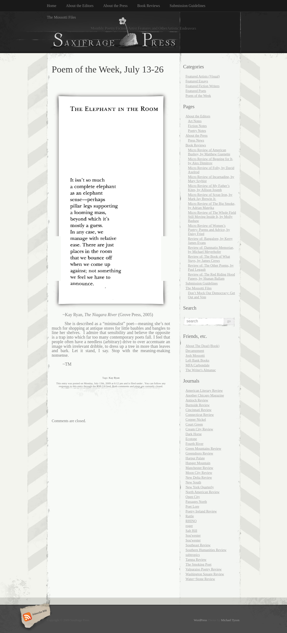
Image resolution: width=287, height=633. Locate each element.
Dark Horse (194, 434)
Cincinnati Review (199, 410)
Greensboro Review (199, 453)
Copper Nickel (196, 419)
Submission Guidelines (187, 6)
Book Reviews (148, 6)
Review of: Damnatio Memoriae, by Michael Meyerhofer (211, 250)
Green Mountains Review (203, 448)
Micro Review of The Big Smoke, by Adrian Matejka (211, 206)
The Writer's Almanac (201, 370)
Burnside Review (198, 405)
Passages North (196, 502)
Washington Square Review (205, 574)
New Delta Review (199, 477)
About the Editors (79, 6)
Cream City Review (199, 429)
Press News (196, 140)
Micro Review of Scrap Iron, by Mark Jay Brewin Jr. (210, 197)
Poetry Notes (197, 131)
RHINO (191, 521)
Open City (193, 497)
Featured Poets (196, 91)
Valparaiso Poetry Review (204, 569)
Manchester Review (199, 468)
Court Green (194, 424)
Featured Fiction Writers (203, 86)
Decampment (195, 351)
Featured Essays (197, 81)
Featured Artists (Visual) (203, 76)
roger (189, 526)
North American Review (203, 492)
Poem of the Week (198, 96)
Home (51, 6)
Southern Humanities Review (206, 550)
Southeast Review (198, 545)
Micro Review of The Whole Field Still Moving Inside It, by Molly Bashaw (212, 217)
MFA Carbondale (197, 365)
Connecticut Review (200, 415)
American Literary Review (204, 390)
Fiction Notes (197, 126)
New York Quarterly (200, 487)
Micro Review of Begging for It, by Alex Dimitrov (210, 161)
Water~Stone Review (200, 579)
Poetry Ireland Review (201, 511)
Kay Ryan (114, 377)
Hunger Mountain (198, 463)
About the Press (115, 6)
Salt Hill (191, 531)
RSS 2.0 (101, 386)
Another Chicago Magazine (205, 395)
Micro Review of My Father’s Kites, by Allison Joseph (209, 188)
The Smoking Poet (198, 564)
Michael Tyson (230, 620)
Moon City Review (199, 473)
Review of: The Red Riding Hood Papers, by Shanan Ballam (211, 276)
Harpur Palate (195, 458)
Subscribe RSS (34, 617)
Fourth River (194, 444)
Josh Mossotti (195, 355)
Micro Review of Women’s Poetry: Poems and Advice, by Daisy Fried (209, 230)
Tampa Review (196, 560)
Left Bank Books (197, 360)
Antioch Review (197, 400)
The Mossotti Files (61, 17)
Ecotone (191, 439)
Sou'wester (193, 535)
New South (193, 482)
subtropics (193, 555)
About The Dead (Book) (202, 346)
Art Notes (194, 121)
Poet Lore (192, 506)
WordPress (200, 620)
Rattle (190, 516)
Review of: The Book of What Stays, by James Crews (209, 259)
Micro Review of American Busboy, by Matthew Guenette (209, 152)
